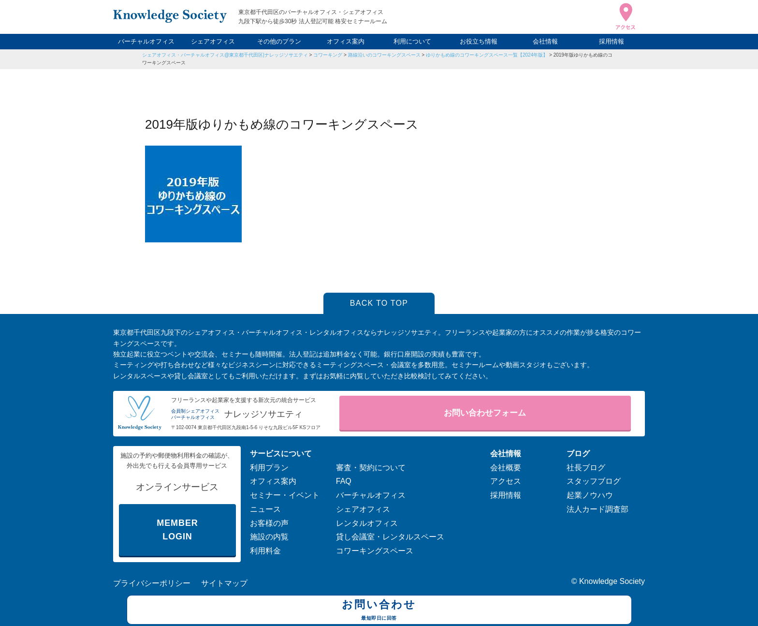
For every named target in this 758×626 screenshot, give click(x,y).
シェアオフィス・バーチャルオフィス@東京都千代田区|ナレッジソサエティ (225, 55)
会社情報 (545, 41)
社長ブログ (586, 467)
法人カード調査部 (597, 509)
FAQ (343, 481)
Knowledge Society (612, 581)
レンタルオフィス (367, 523)
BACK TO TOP (379, 303)
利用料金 (265, 551)
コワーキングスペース (374, 551)
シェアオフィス (213, 41)
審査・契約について (371, 467)
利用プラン (269, 467)
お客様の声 (269, 523)
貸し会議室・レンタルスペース (390, 537)
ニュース (265, 509)
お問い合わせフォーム (485, 412)
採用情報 (611, 41)
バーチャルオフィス (146, 41)
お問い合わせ (379, 611)
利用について (412, 41)
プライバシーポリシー (151, 583)
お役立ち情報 (478, 41)
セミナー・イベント (285, 495)
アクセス (505, 481)
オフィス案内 (345, 41)
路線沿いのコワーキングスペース (384, 55)
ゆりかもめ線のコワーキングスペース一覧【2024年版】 (487, 55)
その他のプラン (279, 41)
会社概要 (505, 467)
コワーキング (327, 55)
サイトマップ (224, 583)
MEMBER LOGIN (177, 530)
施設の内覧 (269, 537)
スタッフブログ (594, 481)
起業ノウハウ (590, 495)
